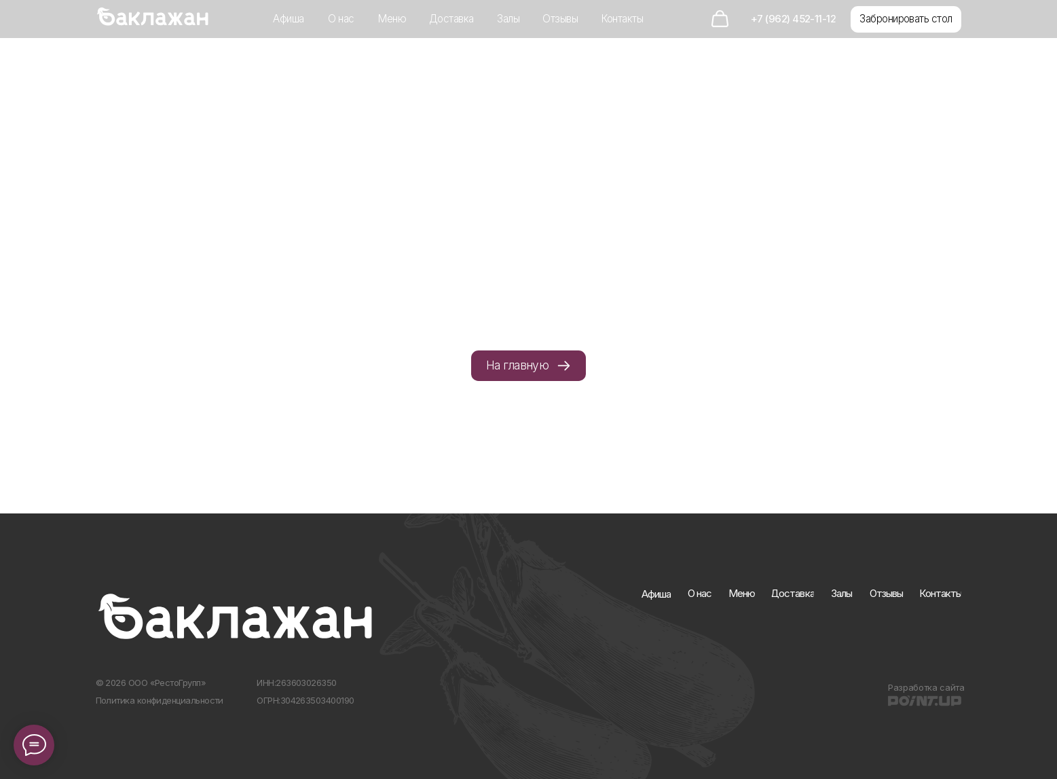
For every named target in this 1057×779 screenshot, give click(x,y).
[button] (906, 19)
